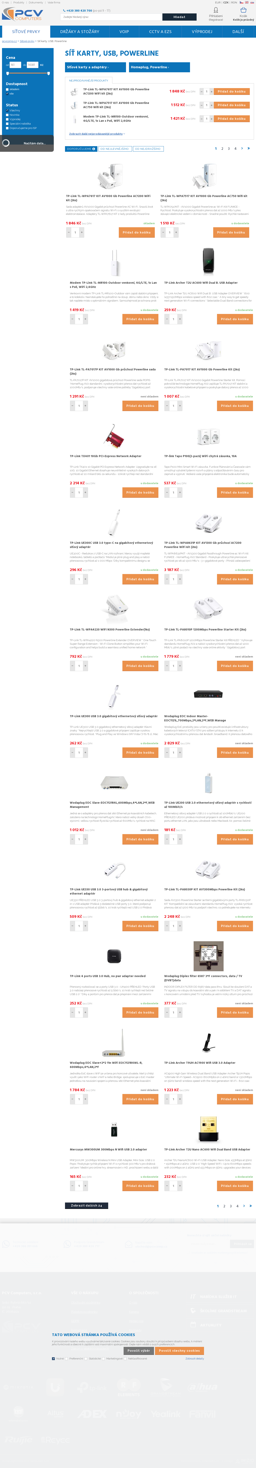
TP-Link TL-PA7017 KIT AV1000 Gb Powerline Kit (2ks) (202, 369)
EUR (218, 2)
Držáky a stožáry (79, 31)
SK (252, 2)
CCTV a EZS (160, 31)
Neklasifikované (137, 1358)
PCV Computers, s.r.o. (25, 14)
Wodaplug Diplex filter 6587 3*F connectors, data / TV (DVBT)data (203, 978)
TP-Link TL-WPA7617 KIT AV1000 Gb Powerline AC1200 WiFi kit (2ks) (116, 91)
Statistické (95, 1358)
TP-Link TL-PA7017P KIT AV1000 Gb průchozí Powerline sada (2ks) (113, 371)
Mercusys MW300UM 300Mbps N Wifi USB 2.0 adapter (108, 1149)
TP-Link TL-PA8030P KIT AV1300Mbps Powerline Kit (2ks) (204, 889)
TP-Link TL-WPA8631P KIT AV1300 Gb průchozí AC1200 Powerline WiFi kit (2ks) (202, 545)
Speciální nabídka (20, 123)
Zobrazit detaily (194, 1358)
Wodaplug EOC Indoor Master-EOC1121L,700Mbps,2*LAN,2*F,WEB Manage (195, 718)
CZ (241, 2)
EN (247, 2)
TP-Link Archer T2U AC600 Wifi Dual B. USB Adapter (201, 283)
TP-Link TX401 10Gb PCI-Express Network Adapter (105, 456)
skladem (14, 89)
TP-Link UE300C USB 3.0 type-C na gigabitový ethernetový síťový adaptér (111, 545)
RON (234, 2)
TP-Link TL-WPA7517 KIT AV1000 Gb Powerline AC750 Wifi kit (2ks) (116, 105)
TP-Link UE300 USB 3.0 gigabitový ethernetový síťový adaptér (114, 716)
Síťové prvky (26, 31)
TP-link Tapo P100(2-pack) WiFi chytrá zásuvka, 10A (200, 456)
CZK (226, 2)
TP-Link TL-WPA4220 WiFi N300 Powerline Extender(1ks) (110, 629)
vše (12, 93)
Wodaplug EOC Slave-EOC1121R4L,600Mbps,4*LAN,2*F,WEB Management (112, 804)
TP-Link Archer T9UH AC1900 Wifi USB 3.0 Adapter (199, 1063)
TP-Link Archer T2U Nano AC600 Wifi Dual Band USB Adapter (207, 1149)
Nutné (60, 1358)
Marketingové (114, 1358)
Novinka (14, 114)
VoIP (124, 31)
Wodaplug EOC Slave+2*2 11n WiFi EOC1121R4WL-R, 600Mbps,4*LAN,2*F (106, 1065)
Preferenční (76, 1358)
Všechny (15, 110)
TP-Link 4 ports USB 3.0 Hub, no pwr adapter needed (108, 976)
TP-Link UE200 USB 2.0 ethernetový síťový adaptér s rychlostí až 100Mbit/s (207, 804)
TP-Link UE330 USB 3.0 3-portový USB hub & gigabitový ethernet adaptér (109, 891)
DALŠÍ (238, 31)
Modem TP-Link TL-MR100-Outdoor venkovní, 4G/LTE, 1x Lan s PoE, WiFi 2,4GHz (116, 118)
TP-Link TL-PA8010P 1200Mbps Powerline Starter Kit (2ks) (205, 629)
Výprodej (202, 31)
